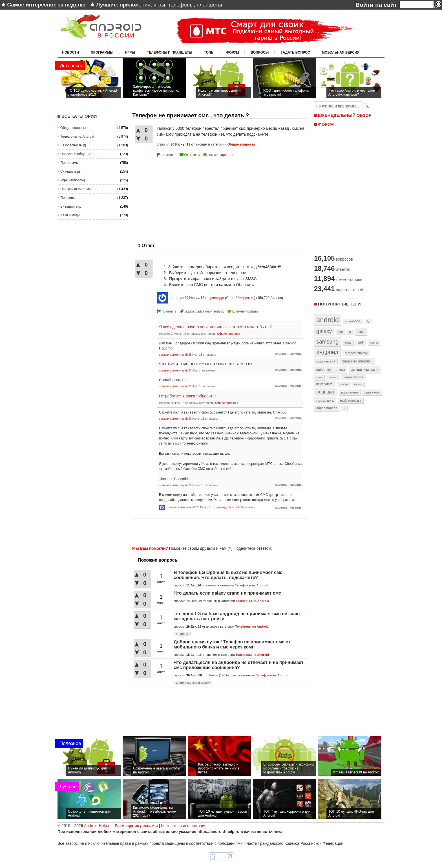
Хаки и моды (70, 215)
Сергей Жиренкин (240, 298)
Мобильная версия (340, 52)
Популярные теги (339, 304)
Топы (209, 52)
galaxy (324, 331)
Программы (102, 52)
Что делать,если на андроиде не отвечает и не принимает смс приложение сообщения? (239, 665)
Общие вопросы (73, 128)
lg (350, 332)
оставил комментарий (173, 354)
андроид (182, 633)
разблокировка (350, 400)
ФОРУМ (326, 124)
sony (348, 342)
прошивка (325, 400)
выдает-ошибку (356, 353)
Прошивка (68, 198)
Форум (232, 52)
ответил (177, 298)
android (327, 320)
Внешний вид (70, 206)
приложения (135, 5)
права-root (372, 392)
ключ (319, 377)
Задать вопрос (295, 52)
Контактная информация (183, 825)
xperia (374, 342)
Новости (70, 52)
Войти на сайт (376, 4)
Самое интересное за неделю (46, 5)
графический (325, 361)
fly (368, 321)
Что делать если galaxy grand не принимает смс (227, 593)
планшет (325, 391)
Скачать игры (70, 171)
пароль (358, 384)
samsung (327, 341)
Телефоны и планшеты (169, 52)
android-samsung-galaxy (193, 682)
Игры (130, 52)
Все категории (79, 116)
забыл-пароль (365, 369)
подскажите (349, 392)
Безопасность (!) (73, 145)
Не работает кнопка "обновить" (187, 396)
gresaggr (217, 298)
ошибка (343, 384)
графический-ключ (357, 361)
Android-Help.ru (98, 825)
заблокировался (330, 370)
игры (159, 5)
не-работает (324, 384)
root (360, 331)
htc (340, 331)
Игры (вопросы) (72, 180)
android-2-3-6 (353, 321)
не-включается (353, 377)
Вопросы (260, 52)
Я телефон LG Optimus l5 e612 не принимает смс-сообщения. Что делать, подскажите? (229, 575)
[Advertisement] (179, 197)
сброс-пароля (326, 408)
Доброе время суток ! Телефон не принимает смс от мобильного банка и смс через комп (232, 644)
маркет (332, 377)
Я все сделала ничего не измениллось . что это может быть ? (215, 327)
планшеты (209, 5)
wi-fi (361, 342)
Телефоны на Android (77, 136)
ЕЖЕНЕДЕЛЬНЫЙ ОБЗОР (345, 115)
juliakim (212, 675)
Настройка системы (75, 189)
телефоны (180, 5)
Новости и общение (75, 154)
